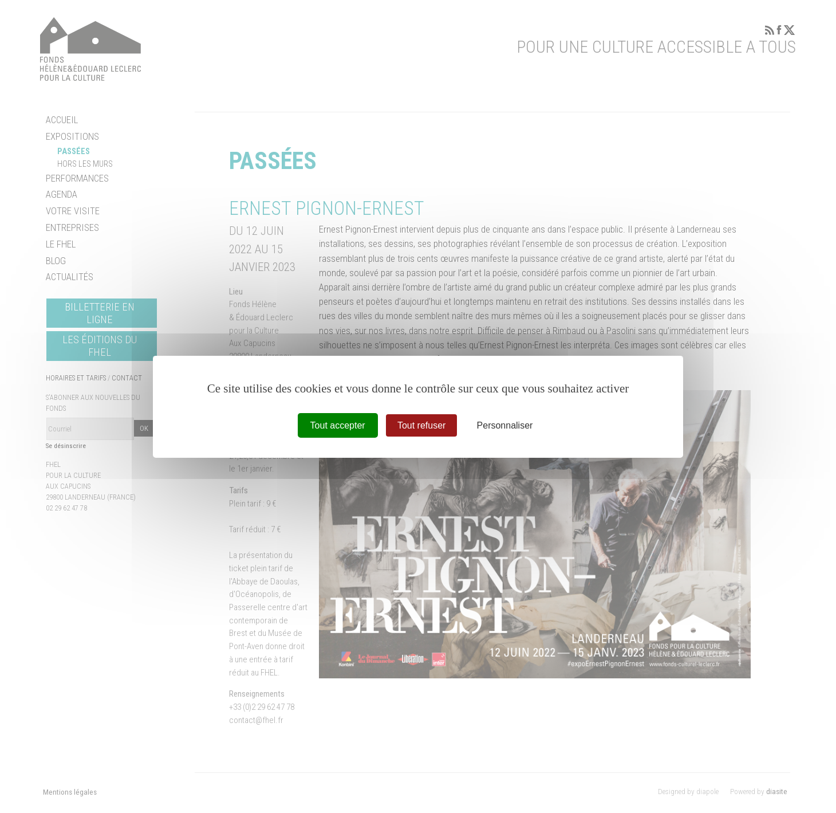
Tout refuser (421, 425)
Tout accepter (337, 425)
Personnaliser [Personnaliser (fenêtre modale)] (505, 425)
